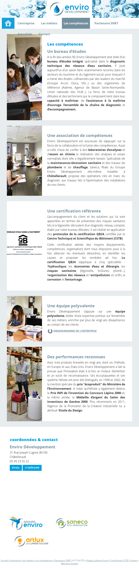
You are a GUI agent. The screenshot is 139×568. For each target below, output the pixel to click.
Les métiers (49, 23)
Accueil (4, 560)
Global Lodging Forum (98, 560)
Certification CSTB (119, 560)
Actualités (25, 34)
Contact (44, 34)
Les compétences (76, 23)
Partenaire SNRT (106, 23)
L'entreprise (26, 23)
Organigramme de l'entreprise (75, 330)
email (16, 468)
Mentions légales (69, 563)
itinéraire (32, 468)
